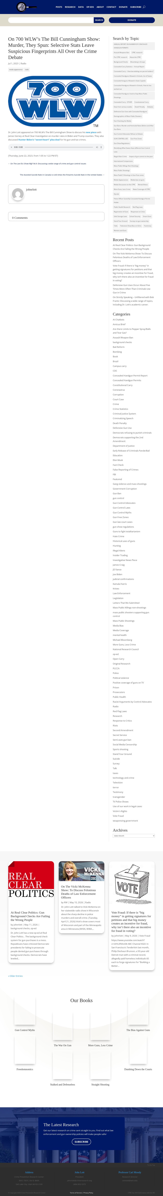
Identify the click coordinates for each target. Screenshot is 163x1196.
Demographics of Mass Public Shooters (128, 116)
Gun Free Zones (121, 517)
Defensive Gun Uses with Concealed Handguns (130, 111)
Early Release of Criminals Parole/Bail (131, 450)
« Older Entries (15, 975)
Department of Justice (124, 445)
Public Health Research (122, 207)
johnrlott (18, 924)
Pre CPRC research (120, 57)
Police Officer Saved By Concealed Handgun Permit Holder (132, 200)
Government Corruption (125, 488)
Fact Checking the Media (122, 121)
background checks (122, 342)
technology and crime (123, 777)
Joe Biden (117, 574)
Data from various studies (123, 107)
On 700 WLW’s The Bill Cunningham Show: (54, 39)
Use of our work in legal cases (127, 806)
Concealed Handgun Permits (127, 380)
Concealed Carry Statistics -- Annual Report (129, 67)
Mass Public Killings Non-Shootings (126, 166)
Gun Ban (117, 493)
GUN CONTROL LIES (121, 139)
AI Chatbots (118, 319)
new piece (91, 132)
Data (81, 7)
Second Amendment (123, 730)
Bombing (117, 351)
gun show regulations (123, 526)
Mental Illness (143, 184)
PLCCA (116, 668)
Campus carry (120, 366)
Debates (150, 107)
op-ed (116, 654)
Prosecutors (119, 692)
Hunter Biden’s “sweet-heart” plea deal (39, 139)
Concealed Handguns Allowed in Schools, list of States (133, 76)
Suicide (116, 758)
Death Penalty (140, 107)
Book (115, 356)
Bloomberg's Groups (137, 62)
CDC (115, 370)
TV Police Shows (120, 801)
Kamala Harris (120, 583)
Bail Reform (119, 346)
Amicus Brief (119, 324)
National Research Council (126, 649)
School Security (135, 216)
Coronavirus (119, 389)
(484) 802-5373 (79, 1184)
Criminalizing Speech (123, 418)
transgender (119, 796)
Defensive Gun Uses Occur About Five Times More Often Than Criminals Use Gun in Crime (131, 289)
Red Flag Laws (138, 207)
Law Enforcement (121, 593)
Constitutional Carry (141, 102)
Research (70, 7)
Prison (116, 687)
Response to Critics (122, 720)
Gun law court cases (122, 521)
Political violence (121, 677)
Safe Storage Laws (120, 216)
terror (116, 787)
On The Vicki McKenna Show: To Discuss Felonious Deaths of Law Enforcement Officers (132, 257)
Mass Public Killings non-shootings (129, 607)
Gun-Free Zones (136, 139)
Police (116, 673)
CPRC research (137, 52)
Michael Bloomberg (122, 639)
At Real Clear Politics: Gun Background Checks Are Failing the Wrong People (30, 916)
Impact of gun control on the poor (141, 156)
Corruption (118, 394)
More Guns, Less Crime (122, 189)
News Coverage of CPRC (141, 189)
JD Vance (117, 569)
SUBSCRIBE (81, 1141)
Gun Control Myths (122, 512)
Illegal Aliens (119, 550)
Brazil (115, 361)
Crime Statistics (120, 408)
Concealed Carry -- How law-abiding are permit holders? (133, 71)
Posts (59, 7)
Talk (115, 768)
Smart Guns (147, 216)
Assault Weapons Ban (121, 52)
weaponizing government (125, 820)
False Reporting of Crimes (125, 469)
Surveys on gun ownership (139, 221)
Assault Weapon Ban (123, 337)
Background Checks (121, 62)
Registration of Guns (121, 212)
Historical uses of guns (124, 541)
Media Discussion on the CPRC (124, 184)
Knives (116, 588)
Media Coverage (121, 630)
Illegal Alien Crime (120, 156)
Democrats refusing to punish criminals (132, 432)
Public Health (119, 696)
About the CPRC (135, 57)
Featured (117, 479)
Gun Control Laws (121, 507)
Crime (116, 404)
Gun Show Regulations (122, 143)
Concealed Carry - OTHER (123, 102)
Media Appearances (121, 180)
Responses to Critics (138, 212)
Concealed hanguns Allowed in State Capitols (130, 81)
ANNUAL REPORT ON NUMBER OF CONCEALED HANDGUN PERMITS (130, 46)
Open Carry (118, 658)
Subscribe (135, 7)
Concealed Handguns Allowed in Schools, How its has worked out (132, 87)
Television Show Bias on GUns (130, 226)
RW (65, 902)
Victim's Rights (120, 811)
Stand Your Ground (120, 221)
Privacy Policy (88, 1193)
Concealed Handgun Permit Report (130, 375)
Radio (23, 63)
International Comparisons (123, 161)
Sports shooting (120, 749)
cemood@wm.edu (130, 1180)
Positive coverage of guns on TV (128, 682)
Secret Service (120, 735)
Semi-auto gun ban (122, 739)
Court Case (118, 399)
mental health (120, 635)
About (100, 7)
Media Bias (118, 625)
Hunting (117, 545)
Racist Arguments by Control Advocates (132, 701)
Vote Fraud (118, 815)
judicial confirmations (123, 579)
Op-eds (90, 7)
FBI (114, 474)
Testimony (147, 226)
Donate (123, 7)
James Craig (119, 564)
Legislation (118, 598)
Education (118, 455)
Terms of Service (76, 1193)
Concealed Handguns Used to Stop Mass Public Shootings (130, 95)
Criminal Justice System (124, 413)
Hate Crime (118, 536)
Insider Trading (120, 555)
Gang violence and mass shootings (130, 483)
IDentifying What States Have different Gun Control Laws (132, 150)
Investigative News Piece (125, 560)
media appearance (16, 69)
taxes (115, 773)
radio (27, 69)
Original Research (121, 663)
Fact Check (118, 464)
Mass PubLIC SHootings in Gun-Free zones (129, 175)
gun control (118, 498)
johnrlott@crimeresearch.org (79, 1180)
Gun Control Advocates (124, 502)
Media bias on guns (137, 180)
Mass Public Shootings (122, 170)
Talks (116, 226)
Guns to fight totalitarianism (126, 531)
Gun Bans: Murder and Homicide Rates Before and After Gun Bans (134, 127)
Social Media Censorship (125, 744)
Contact (111, 7)
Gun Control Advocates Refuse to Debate (128, 134)
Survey (116, 763)
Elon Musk (118, 460)
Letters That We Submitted (126, 602)
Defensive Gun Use (122, 427)
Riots (115, 725)
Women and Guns (120, 230)
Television (118, 782)
